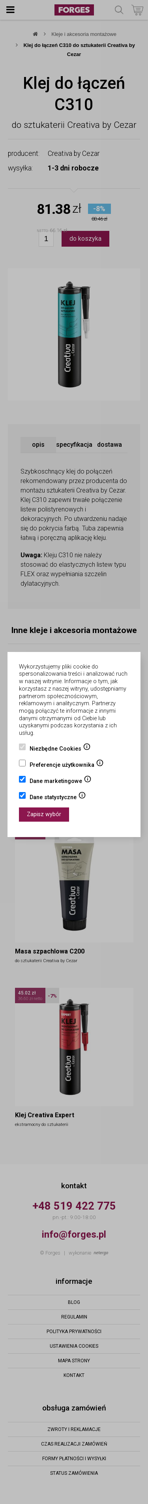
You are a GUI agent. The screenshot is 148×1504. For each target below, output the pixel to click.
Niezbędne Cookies (60, 749)
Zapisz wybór (44, 814)
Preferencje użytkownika (67, 766)
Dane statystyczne (58, 798)
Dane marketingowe (61, 782)
